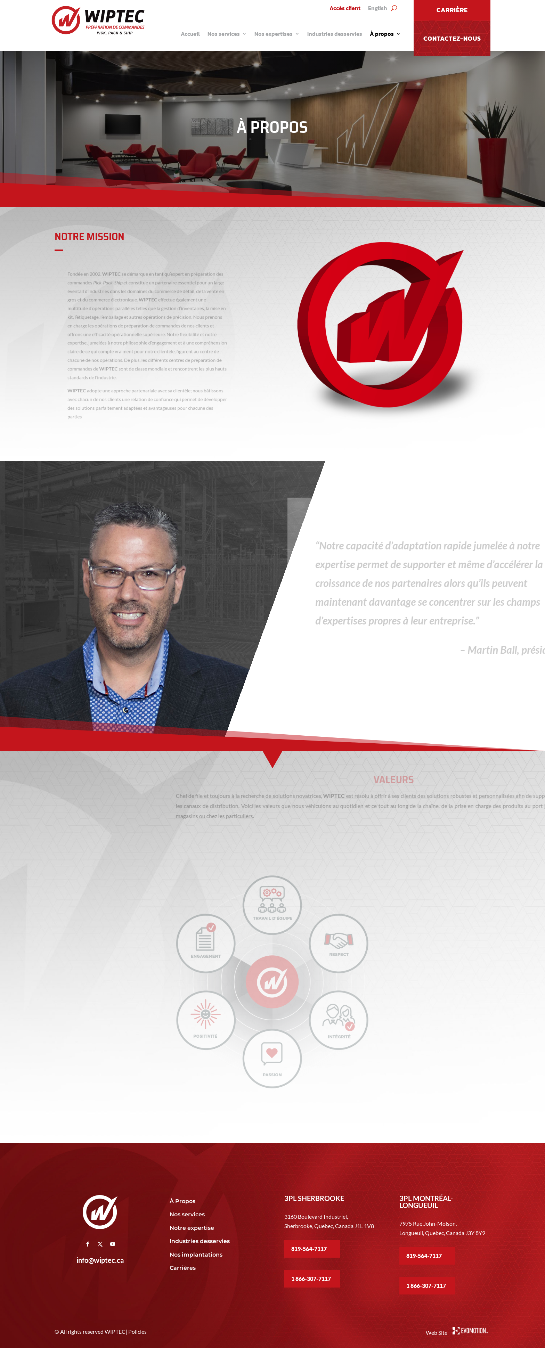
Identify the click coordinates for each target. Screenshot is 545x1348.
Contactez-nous (452, 38)
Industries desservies (334, 34)
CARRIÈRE (452, 10)
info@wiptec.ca (100, 1260)
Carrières (183, 1268)
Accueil (190, 34)
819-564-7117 (309, 1248)
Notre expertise (192, 1228)
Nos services (224, 34)
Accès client (345, 9)
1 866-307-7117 (311, 1278)
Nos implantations (197, 1254)
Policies (137, 1331)
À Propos (182, 1201)
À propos (382, 34)
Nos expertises (273, 34)
